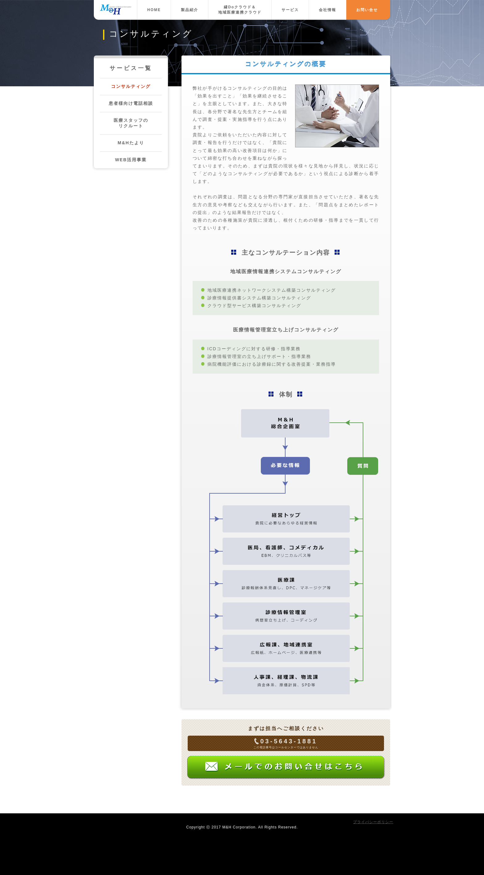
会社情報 (327, 10)
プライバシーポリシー (373, 822)
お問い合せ (367, 10)
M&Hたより (131, 142)
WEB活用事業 (131, 159)
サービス (290, 10)
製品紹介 (189, 10)
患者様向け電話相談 (131, 103)
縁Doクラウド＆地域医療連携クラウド (239, 9)
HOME (154, 10)
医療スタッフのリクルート (131, 123)
